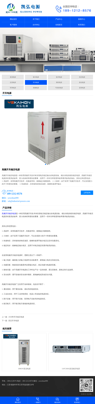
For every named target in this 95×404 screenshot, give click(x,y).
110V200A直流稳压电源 (71, 369)
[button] (45, 164)
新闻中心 (81, 19)
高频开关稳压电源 (9, 213)
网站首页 (13, 19)
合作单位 (36, 25)
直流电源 (13, 77)
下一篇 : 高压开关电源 (10, 321)
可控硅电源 (59, 88)
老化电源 (82, 82)
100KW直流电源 (24, 369)
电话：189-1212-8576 (25, 381)
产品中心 (58, 19)
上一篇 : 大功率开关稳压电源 (13, 317)
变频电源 (36, 88)
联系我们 (81, 25)
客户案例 (13, 25)
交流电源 (13, 82)
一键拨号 (38, 400)
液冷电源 (36, 77)
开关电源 (36, 82)
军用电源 (13, 88)
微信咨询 (57, 400)
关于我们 (36, 19)
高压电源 (82, 77)
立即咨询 (86, 193)
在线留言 (58, 25)
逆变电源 (82, 88)
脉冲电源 (59, 77)
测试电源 (59, 82)
